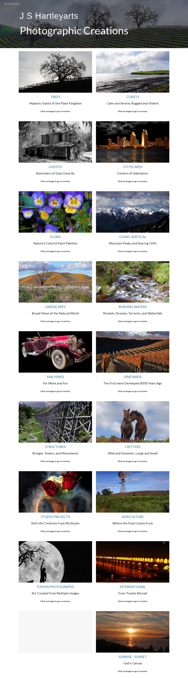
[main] (75, 24)
